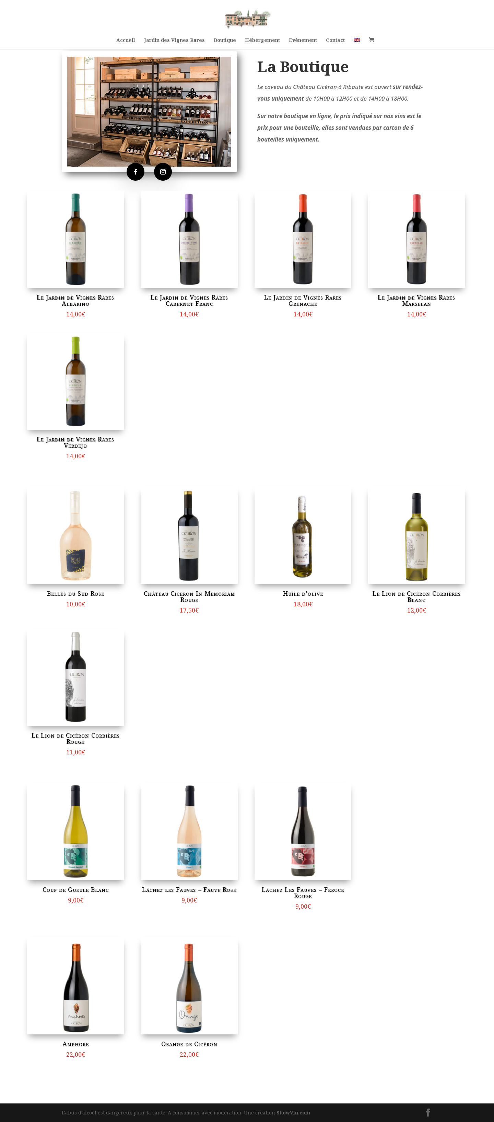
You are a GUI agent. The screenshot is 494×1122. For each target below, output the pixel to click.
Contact (335, 40)
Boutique (225, 40)
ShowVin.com (293, 1112)
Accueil (125, 40)
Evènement (303, 40)
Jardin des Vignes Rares (174, 40)
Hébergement (262, 40)
